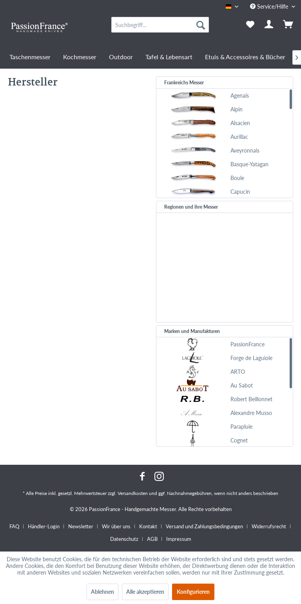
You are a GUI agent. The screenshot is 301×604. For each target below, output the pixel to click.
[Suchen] (200, 25)
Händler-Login (44, 526)
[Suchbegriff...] (160, 25)
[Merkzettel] (250, 25)
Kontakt (148, 526)
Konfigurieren (193, 591)
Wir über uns (116, 526)
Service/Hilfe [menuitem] (270, 6)
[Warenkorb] (288, 25)
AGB (152, 539)
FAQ (14, 526)
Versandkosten (133, 493)
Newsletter (80, 526)
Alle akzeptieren (145, 591)
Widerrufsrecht (269, 526)
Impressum (178, 539)
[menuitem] (160, 25)
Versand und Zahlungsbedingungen (204, 526)
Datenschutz (124, 539)
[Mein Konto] (269, 25)
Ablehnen (102, 591)
